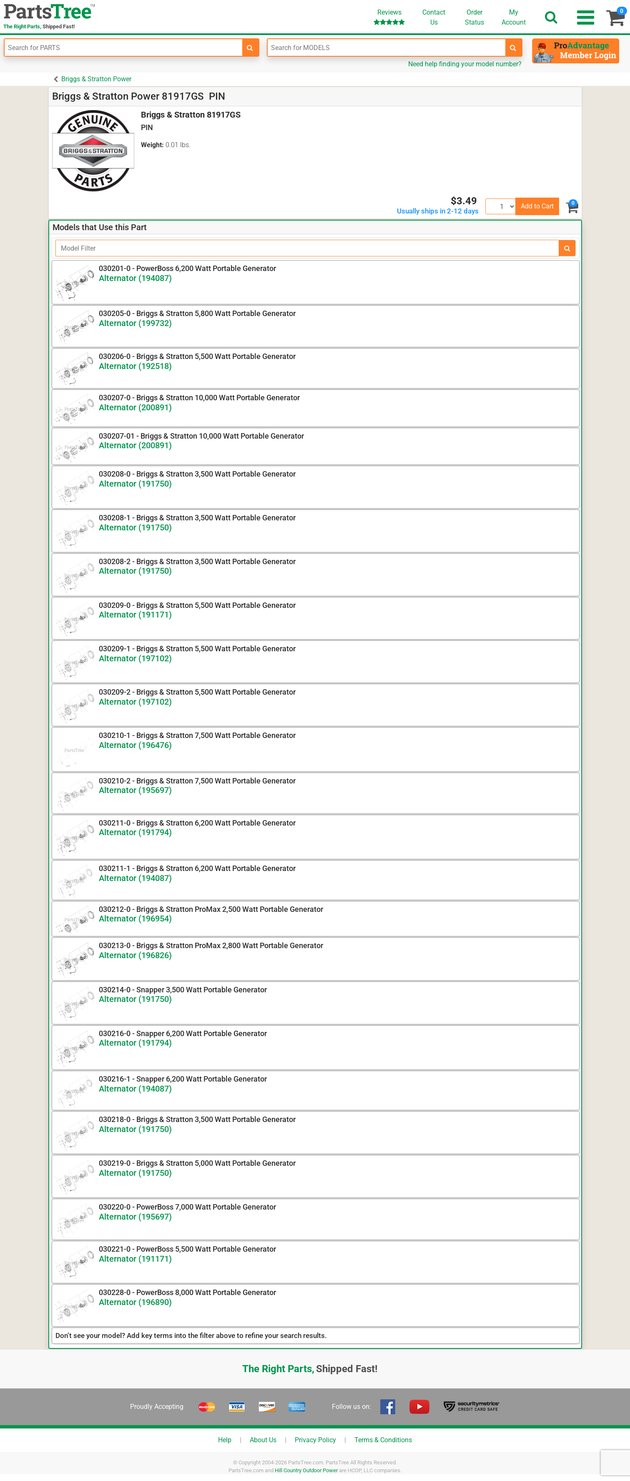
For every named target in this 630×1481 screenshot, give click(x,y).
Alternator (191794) (135, 832)
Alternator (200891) (135, 407)
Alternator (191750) (135, 484)
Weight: (152, 145)
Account (514, 17)
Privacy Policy (315, 1440)
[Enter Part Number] (123, 47)
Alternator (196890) (135, 1302)
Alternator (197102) (135, 658)
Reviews (389, 16)
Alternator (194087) (135, 278)
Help (224, 1440)
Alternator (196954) (135, 919)
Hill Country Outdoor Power (306, 1470)
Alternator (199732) (135, 323)
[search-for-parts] (250, 47)
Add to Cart (537, 206)
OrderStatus (474, 17)
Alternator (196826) (135, 955)
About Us (263, 1440)
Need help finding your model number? (465, 64)
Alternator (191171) (135, 615)
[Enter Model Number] (386, 47)
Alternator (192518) (135, 366)
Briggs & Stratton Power (96, 79)
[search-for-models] (513, 47)
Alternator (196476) (135, 745)
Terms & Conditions (383, 1440)
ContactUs (433, 17)
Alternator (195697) (135, 790)
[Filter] (307, 248)
